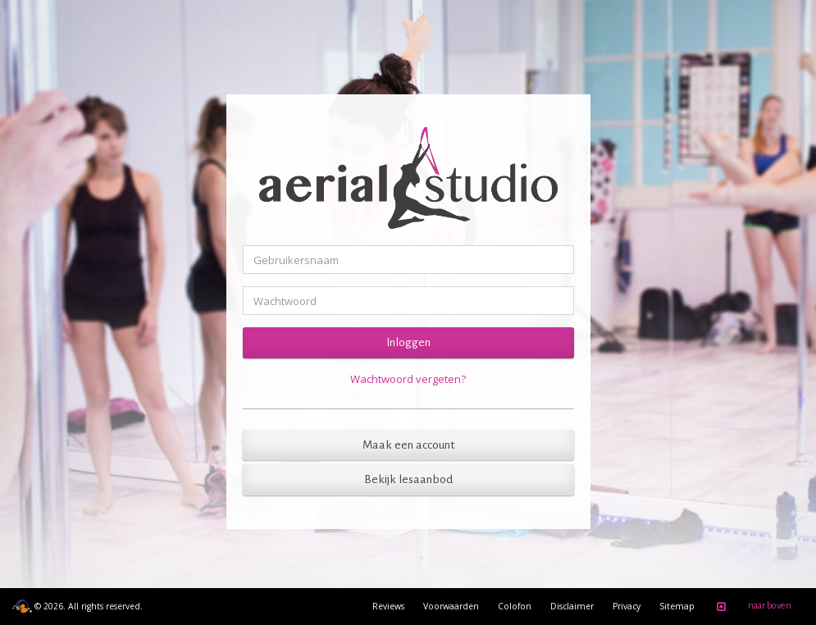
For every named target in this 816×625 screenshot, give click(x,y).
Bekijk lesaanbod (408, 479)
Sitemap (677, 606)
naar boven (751, 607)
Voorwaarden (451, 606)
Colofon (514, 606)
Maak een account (408, 445)
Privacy (626, 606)
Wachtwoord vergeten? (408, 379)
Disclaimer (572, 606)
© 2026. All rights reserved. (77, 606)
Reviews (388, 606)
